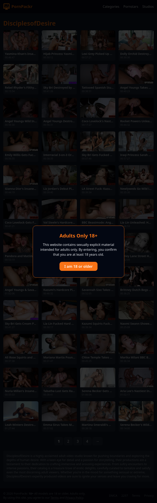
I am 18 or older (78, 266)
